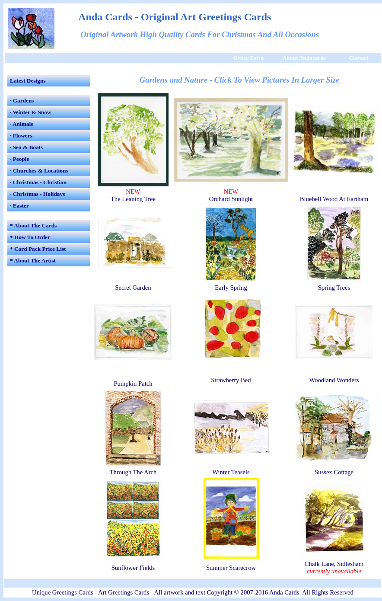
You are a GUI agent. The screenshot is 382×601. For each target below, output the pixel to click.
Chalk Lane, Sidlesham (334, 563)
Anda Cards (284, 592)
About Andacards (304, 57)
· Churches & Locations (39, 170)
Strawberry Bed (231, 380)
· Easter (19, 205)
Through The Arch (133, 472)
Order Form (248, 57)
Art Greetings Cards (123, 592)
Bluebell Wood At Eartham (334, 198)
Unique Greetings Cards (62, 592)
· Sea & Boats (26, 147)
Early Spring (231, 287)
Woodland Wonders (334, 380)
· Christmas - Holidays (37, 194)
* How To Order (30, 237)
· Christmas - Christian (38, 182)
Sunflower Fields (133, 567)
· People (19, 159)
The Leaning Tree (133, 198)
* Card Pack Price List (38, 249)
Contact (358, 57)
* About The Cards (33, 225)
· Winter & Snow (30, 112)
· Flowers (21, 135)
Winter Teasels (230, 472)
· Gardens (22, 100)
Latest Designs (28, 80)
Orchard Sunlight (231, 198)
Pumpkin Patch (133, 383)
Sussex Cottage (334, 472)
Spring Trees (334, 287)
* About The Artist (33, 260)
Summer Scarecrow (231, 567)
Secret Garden (133, 287)
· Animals (21, 124)
